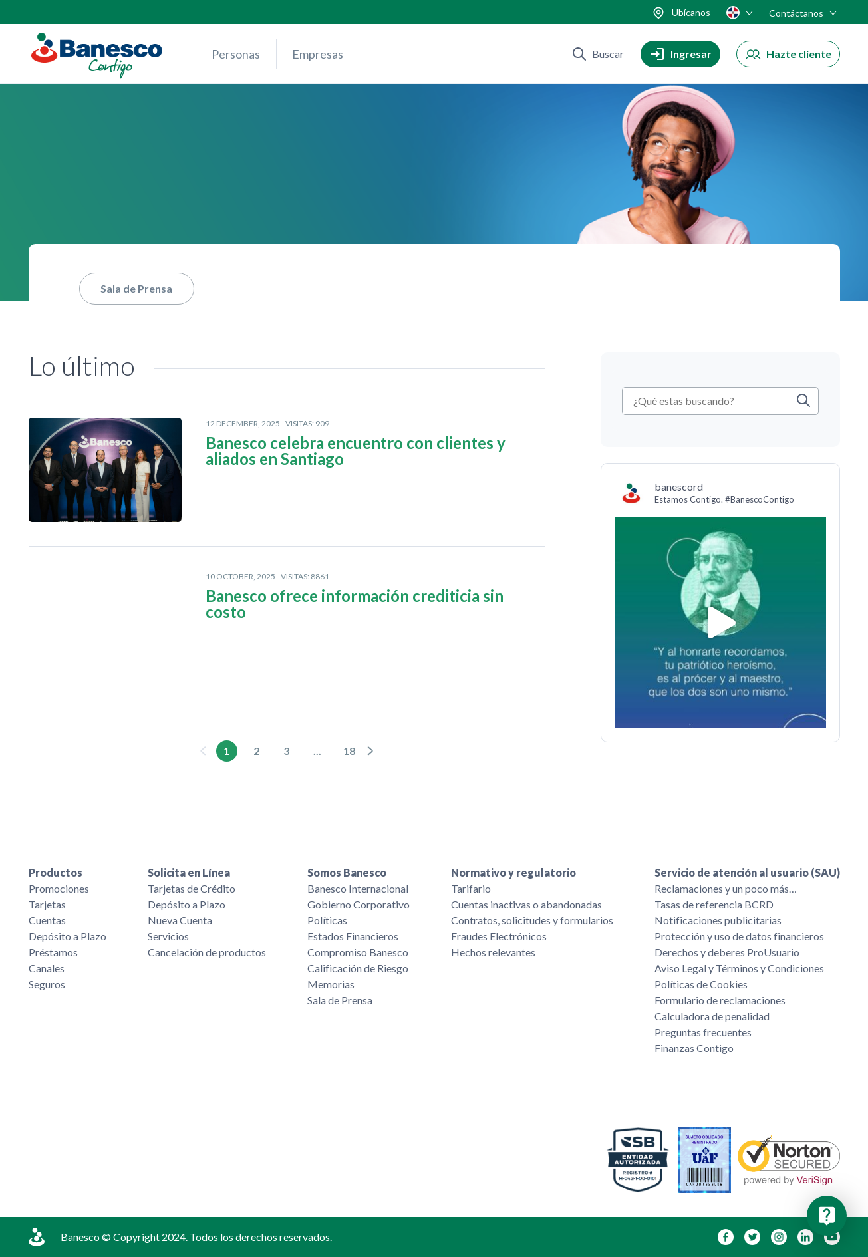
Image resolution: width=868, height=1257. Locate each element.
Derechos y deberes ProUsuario (726, 952)
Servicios (168, 936)
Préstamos (53, 952)
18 (349, 750)
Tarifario (471, 888)
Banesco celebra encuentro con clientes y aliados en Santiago (356, 451)
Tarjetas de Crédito (191, 888)
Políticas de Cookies (701, 984)
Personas (236, 54)
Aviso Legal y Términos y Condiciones (739, 968)
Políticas (327, 920)
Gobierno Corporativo (358, 904)
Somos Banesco (346, 872)
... (317, 750)
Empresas (317, 54)
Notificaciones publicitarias (718, 920)
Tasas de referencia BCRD (714, 904)
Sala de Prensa (136, 288)
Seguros (47, 984)
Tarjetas (47, 904)
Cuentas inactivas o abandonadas (526, 904)
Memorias (331, 984)
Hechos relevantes (493, 952)
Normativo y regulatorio (513, 872)
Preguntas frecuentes (703, 1032)
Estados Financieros (352, 936)
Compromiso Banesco (357, 952)
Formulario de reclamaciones (720, 1000)
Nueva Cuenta (180, 920)
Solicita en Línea (189, 872)
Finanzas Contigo (694, 1048)
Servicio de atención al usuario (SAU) (747, 872)
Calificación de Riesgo (357, 968)
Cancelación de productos (207, 952)
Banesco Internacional (357, 888)
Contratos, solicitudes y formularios (532, 920)
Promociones (59, 888)
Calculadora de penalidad (712, 1016)
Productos (55, 872)
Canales (47, 968)
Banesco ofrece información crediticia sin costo (355, 604)
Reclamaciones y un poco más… (725, 888)
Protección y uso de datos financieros (739, 936)
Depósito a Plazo (67, 936)
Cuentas (47, 920)
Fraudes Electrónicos (499, 936)
